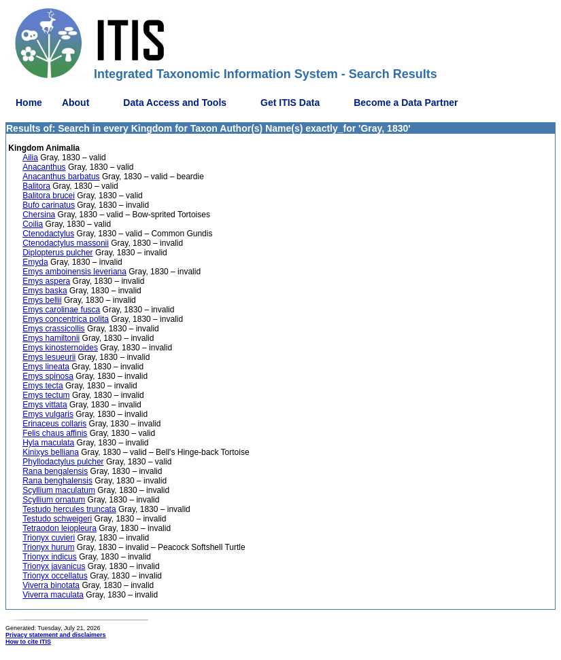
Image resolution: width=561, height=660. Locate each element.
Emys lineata (45, 366)
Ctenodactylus (48, 233)
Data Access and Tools (174, 102)
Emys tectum (45, 395)
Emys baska (44, 290)
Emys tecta (42, 385)
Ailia (30, 157)
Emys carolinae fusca (61, 309)
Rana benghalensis (57, 480)
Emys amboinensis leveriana (74, 271)
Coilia (32, 224)
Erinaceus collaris (54, 423)
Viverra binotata (51, 585)
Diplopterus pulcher (57, 252)
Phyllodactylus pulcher (62, 461)
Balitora (36, 186)
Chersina (38, 214)
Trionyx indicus (49, 557)
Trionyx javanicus (53, 566)
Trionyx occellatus (55, 576)
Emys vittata (44, 404)
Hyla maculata (48, 442)
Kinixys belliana (50, 452)
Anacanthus (43, 167)
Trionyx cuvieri (48, 538)
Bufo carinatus (48, 205)
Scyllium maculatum (58, 490)
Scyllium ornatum (53, 500)
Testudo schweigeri (57, 519)
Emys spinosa (47, 376)
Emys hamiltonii (51, 338)
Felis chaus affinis (54, 433)
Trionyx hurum (48, 547)
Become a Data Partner (406, 102)
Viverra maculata (53, 595)
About (75, 102)
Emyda (35, 262)
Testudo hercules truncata (69, 509)
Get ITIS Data (290, 102)
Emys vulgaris (47, 414)
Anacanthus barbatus (60, 176)
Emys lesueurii (48, 357)
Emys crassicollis (53, 328)
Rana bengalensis (55, 471)
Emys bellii (41, 300)
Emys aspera (46, 281)
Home (29, 102)
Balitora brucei (48, 195)
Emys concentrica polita (65, 319)
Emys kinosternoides (60, 347)
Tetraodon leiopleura (59, 528)
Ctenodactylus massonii (65, 243)
